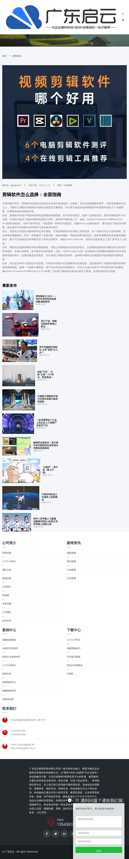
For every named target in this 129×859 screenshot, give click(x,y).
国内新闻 (71, 561)
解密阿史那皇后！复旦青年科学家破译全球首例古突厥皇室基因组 (45, 445)
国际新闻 (71, 553)
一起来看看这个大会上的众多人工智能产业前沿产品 (46, 422)
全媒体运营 (8, 699)
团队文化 (6, 570)
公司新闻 (71, 578)
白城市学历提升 (10, 648)
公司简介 (6, 587)
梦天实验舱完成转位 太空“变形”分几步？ (48, 349)
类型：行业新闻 (64, 185)
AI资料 (70, 674)
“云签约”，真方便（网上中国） (50, 469)
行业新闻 (71, 570)
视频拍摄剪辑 (9, 640)
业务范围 (6, 604)
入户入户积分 (9, 561)
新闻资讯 (17, 55)
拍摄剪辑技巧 (73, 648)
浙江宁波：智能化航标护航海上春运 (49, 323)
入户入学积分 (9, 665)
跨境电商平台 (9, 682)
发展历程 (6, 578)
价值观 (5, 595)
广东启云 (10, 851)
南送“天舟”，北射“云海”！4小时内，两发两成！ (45, 374)
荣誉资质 (6, 553)
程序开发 (6, 674)
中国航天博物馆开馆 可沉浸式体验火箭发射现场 (47, 399)
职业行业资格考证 (11, 657)
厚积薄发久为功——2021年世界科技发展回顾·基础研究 (46, 299)
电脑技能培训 (9, 690)
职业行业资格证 (75, 665)
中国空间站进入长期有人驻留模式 (49, 497)
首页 (4, 55)
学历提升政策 (73, 657)
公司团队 (6, 612)
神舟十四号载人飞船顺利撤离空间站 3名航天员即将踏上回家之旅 (45, 521)
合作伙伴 (6, 620)
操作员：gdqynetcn (11, 185)
